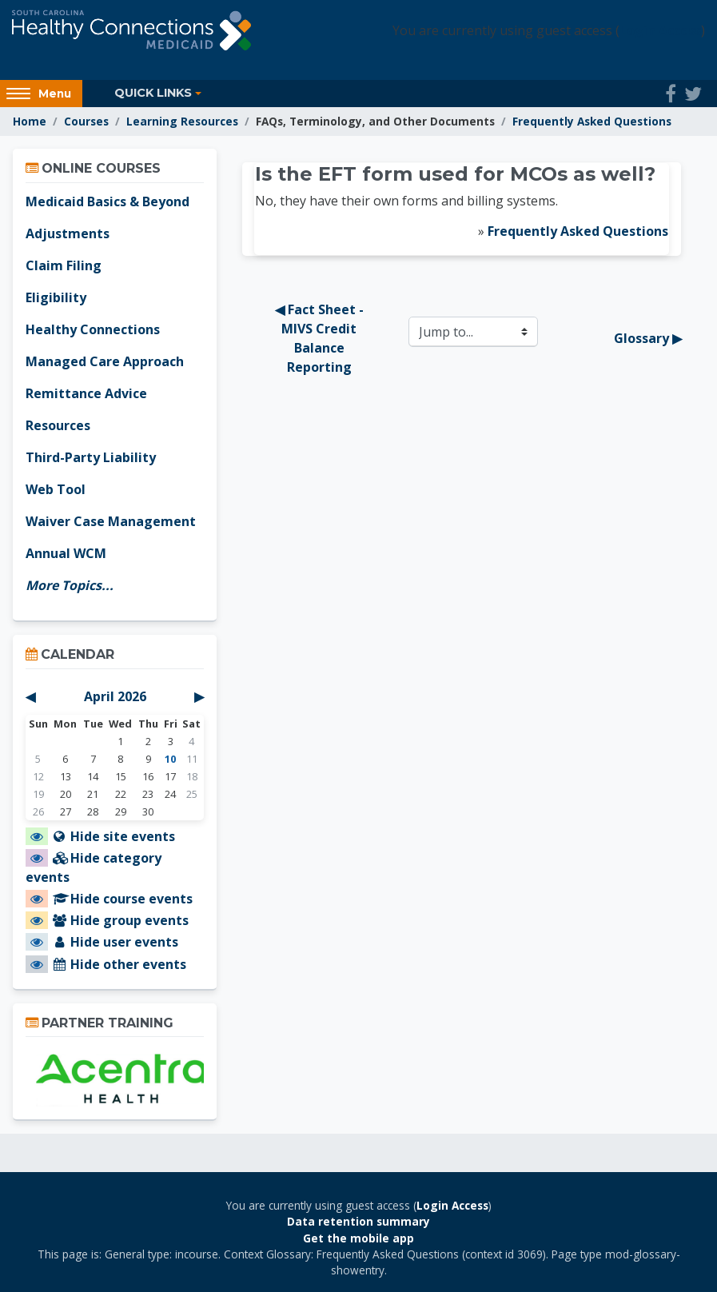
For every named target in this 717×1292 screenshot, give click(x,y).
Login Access (660, 30)
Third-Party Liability (91, 457)
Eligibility (56, 297)
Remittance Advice (86, 393)
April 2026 (115, 696)
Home (29, 121)
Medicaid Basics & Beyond (107, 201)
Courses (86, 121)
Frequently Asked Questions (591, 121)
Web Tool (56, 489)
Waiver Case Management (111, 521)
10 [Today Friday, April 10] (170, 759)
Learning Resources (182, 121)
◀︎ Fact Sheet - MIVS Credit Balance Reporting (321, 338)
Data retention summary (358, 1221)
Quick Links (153, 93)
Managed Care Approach (105, 361)
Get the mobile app (358, 1238)
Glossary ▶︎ (648, 338)
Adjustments (68, 233)
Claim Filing (64, 265)
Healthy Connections (93, 329)
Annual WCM (66, 553)
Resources (58, 425)
